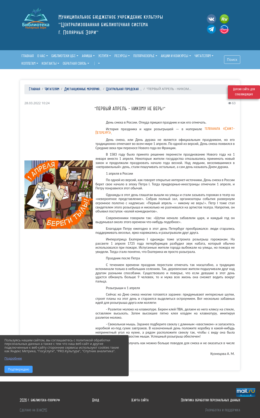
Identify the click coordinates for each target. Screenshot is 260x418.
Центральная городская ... (124, 89)
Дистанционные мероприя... (82, 89)
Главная (34, 89)
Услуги (103, 56)
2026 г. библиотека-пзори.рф (40, 400)
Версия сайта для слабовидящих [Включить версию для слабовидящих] (244, 94)
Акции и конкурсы (174, 56)
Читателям (203, 56)
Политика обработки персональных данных (210, 400)
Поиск (232, 59)
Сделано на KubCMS (33, 410)
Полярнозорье (144, 56)
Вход (95, 400)
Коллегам (28, 63)
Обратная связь (75, 63)
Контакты (49, 63)
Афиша (87, 56)
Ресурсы (120, 56)
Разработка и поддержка (222, 410)
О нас (41, 56)
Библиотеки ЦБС (63, 56)
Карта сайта (140, 400)
